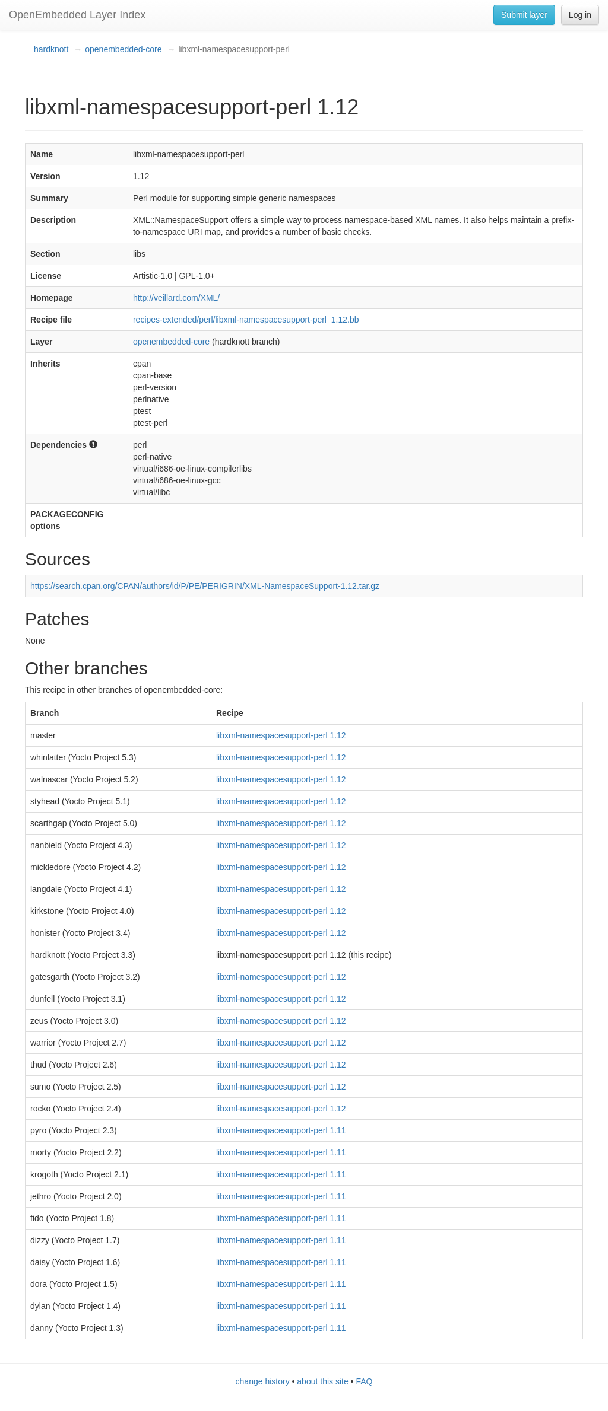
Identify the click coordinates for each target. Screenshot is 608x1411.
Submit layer (524, 15)
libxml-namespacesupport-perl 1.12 (281, 735)
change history (263, 1381)
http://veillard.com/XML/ (176, 297)
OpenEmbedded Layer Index (77, 15)
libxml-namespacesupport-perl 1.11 (281, 1130)
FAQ (364, 1381)
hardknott (51, 49)
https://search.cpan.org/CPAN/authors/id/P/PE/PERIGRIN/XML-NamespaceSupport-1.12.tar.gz (204, 586)
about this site (322, 1381)
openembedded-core (123, 49)
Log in (580, 15)
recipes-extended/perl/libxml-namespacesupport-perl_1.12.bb (246, 319)
